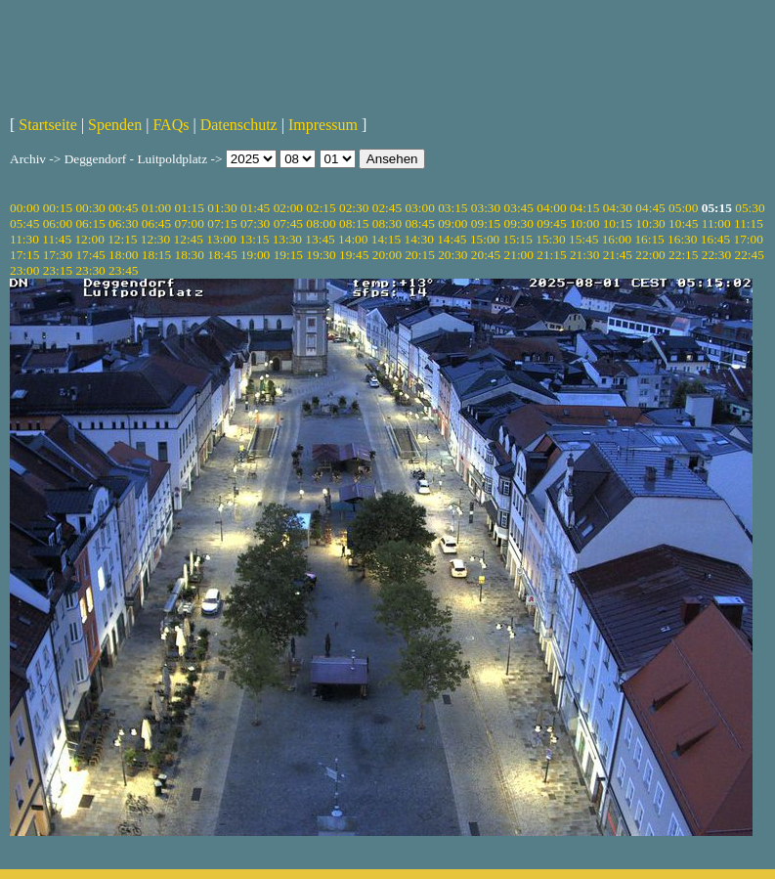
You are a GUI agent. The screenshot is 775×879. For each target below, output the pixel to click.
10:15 (617, 223)
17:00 (748, 239)
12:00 (89, 239)
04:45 (650, 207)
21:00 (519, 254)
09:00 (452, 223)
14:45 (451, 239)
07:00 (189, 223)
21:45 (617, 254)
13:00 (221, 239)
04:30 (617, 207)
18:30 (189, 254)
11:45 (56, 239)
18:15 (156, 254)
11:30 (24, 239)
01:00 (156, 207)
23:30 (90, 270)
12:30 (155, 239)
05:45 (24, 223)
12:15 (122, 239)
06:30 (123, 223)
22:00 (650, 254)
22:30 (716, 254)
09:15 (485, 223)
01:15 (189, 207)
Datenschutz (239, 124)
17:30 (57, 254)
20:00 (387, 254)
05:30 (749, 207)
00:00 (24, 207)
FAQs (170, 124)
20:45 (485, 254)
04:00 (551, 207)
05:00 (683, 207)
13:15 (254, 239)
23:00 (24, 270)
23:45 (123, 270)
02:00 (288, 207)
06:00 (57, 223)
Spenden (115, 124)
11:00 (716, 223)
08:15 (353, 223)
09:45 (551, 223)
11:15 (748, 223)
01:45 (255, 207)
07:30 (255, 223)
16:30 (682, 239)
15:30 (550, 239)
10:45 (683, 223)
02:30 (353, 207)
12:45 (188, 239)
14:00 (352, 239)
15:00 (484, 239)
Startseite (48, 124)
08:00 (320, 223)
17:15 (24, 254)
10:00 (584, 223)
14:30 (418, 239)
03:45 (519, 207)
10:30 (650, 223)
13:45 (319, 239)
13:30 (287, 239)
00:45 (123, 207)
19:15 (288, 254)
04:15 (584, 207)
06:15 (90, 223)
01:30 (222, 207)
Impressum (323, 124)
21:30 (584, 254)
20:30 (452, 254)
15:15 (518, 239)
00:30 (90, 207)
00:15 (57, 207)
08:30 (387, 223)
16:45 (715, 239)
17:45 (90, 254)
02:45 (387, 207)
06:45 (156, 223)
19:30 (320, 254)
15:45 (583, 239)
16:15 (649, 239)
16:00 (616, 239)
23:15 (57, 270)
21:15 (551, 254)
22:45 (748, 254)
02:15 (320, 207)
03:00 (419, 207)
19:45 (353, 254)
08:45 (419, 223)
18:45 (222, 254)
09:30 (519, 223)
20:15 (419, 254)
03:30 (485, 207)
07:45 (288, 223)
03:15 (452, 207)
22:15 (683, 254)
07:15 (222, 223)
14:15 (386, 239)
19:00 (255, 254)
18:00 (123, 254)
